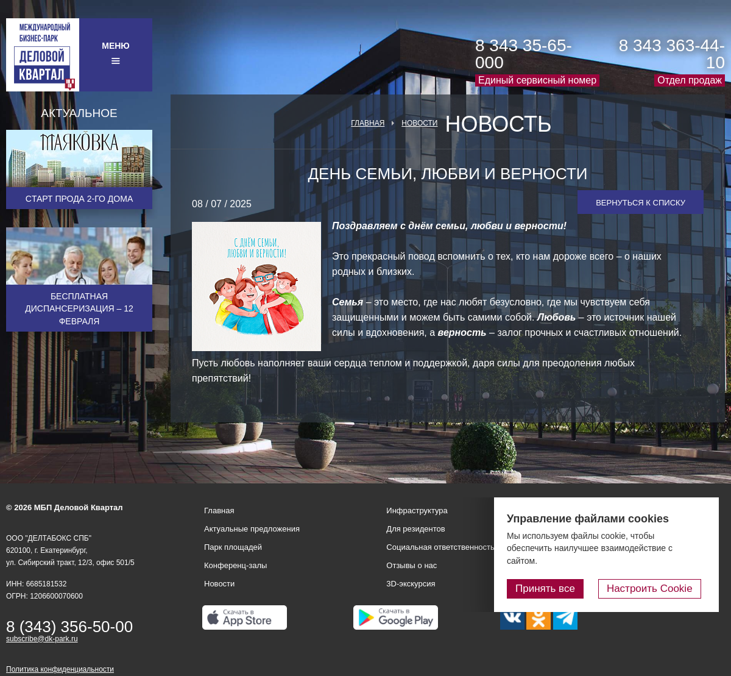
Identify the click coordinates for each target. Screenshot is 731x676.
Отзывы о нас (411, 565)
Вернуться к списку (640, 202)
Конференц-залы (235, 565)
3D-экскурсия (410, 583)
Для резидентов (415, 528)
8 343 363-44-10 (672, 54)
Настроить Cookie (655, 589)
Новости (419, 123)
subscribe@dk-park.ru (42, 639)
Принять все (556, 589)
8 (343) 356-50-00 (69, 627)
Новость (498, 124)
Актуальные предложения (252, 528)
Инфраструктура (416, 510)
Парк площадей (233, 547)
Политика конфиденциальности (60, 669)
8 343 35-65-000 (523, 54)
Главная (367, 123)
